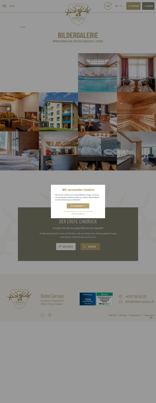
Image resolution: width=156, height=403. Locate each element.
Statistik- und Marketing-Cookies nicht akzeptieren (78, 212)
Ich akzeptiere (76, 205)
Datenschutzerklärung (78, 214)
